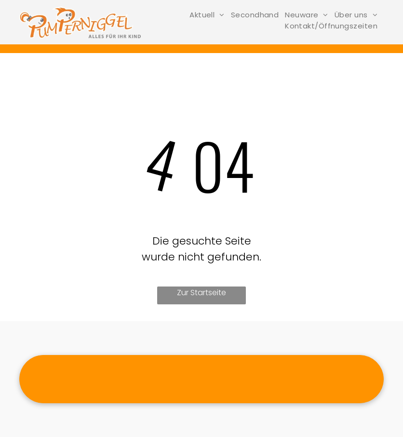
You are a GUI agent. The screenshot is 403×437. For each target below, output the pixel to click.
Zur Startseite (201, 292)
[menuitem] (210, 14)
